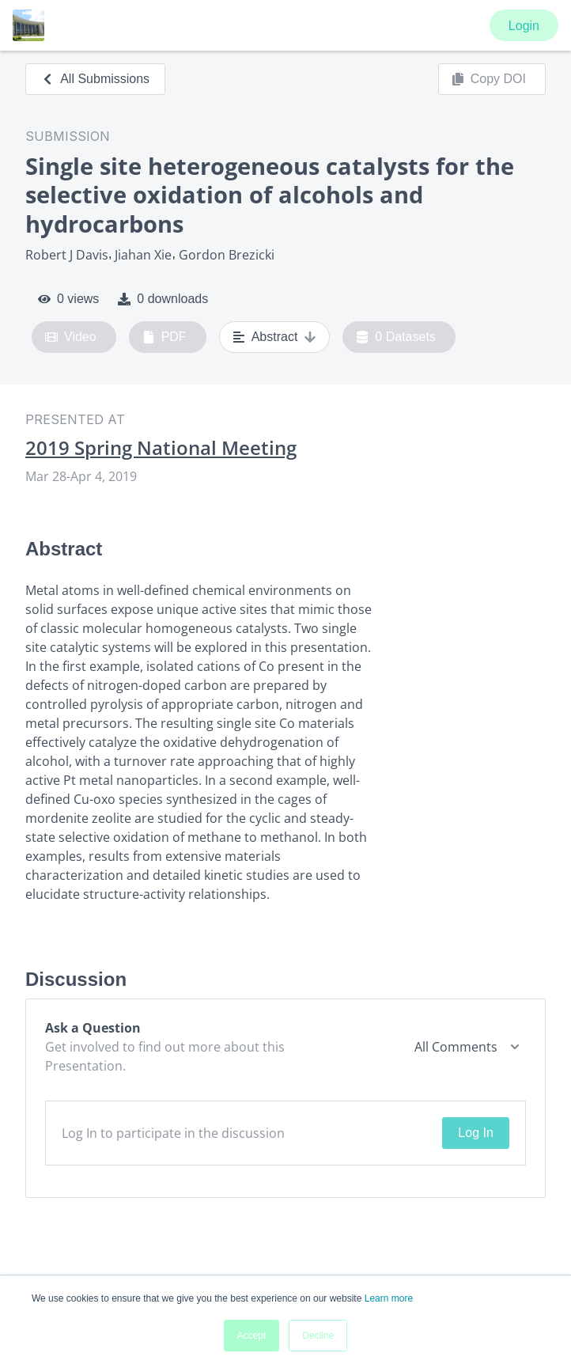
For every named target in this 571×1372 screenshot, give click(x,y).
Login (524, 25)
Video (70, 337)
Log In (475, 1132)
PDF (164, 337)
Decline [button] (318, 1335)
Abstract (275, 337)
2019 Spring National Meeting (161, 447)
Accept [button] (252, 1335)
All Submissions (95, 78)
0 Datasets (396, 337)
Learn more (389, 1298)
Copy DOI (489, 79)
